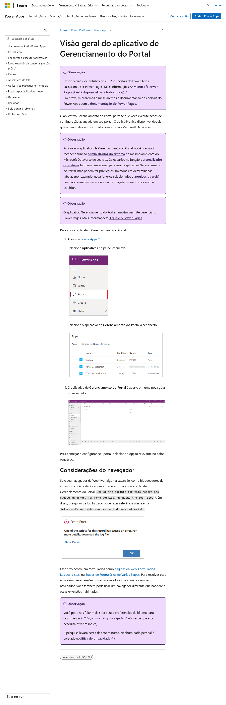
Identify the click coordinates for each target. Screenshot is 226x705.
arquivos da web (146, 176)
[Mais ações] (162, 30)
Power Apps (101, 30)
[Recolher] (45, 30)
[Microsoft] (7, 5)
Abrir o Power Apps (207, 16)
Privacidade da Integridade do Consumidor (174, 687)
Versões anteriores (79, 687)
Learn (63, 30)
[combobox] (27, 38)
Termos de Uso (14, 693)
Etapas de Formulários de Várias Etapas (113, 574)
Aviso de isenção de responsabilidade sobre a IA (34, 687)
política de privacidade (94, 638)
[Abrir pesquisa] (208, 5)
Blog (98, 687)
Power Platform (80, 30)
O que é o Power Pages (125, 218)
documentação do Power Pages (113, 103)
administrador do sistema (106, 154)
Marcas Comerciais (39, 693)
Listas (76, 574)
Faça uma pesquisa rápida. (105, 618)
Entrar (217, 5)
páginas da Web (126, 569)
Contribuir (115, 687)
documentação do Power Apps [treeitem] (27, 46)
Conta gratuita (179, 16)
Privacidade (133, 687)
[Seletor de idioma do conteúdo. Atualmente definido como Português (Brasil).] (20, 677)
